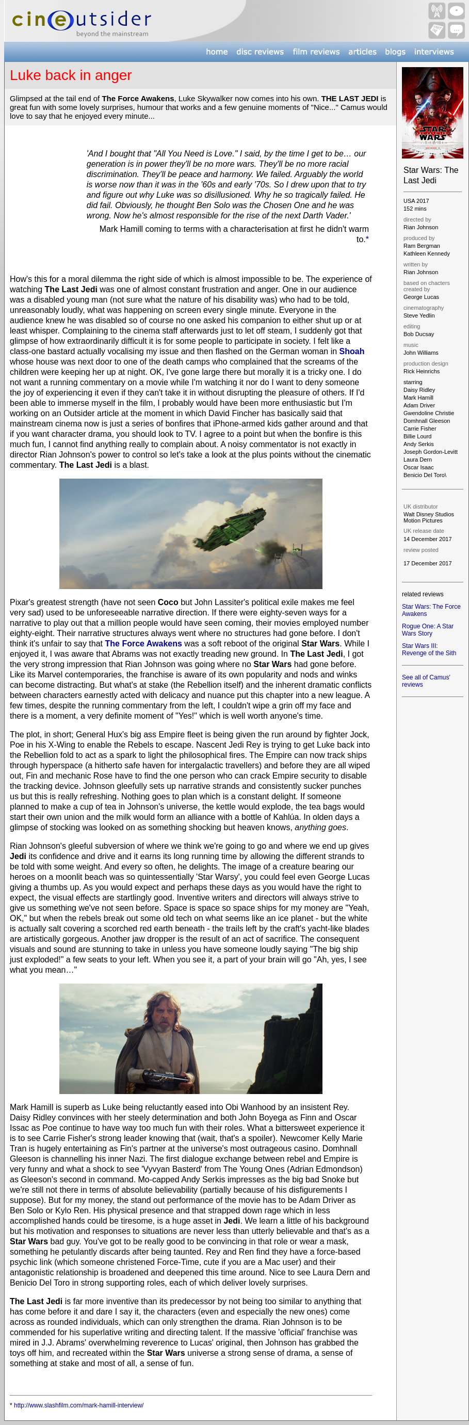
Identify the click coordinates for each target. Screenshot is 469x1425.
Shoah (352, 351)
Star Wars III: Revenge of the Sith (429, 649)
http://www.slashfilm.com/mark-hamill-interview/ (78, 1405)
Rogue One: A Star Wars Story (428, 630)
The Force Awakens (143, 643)
